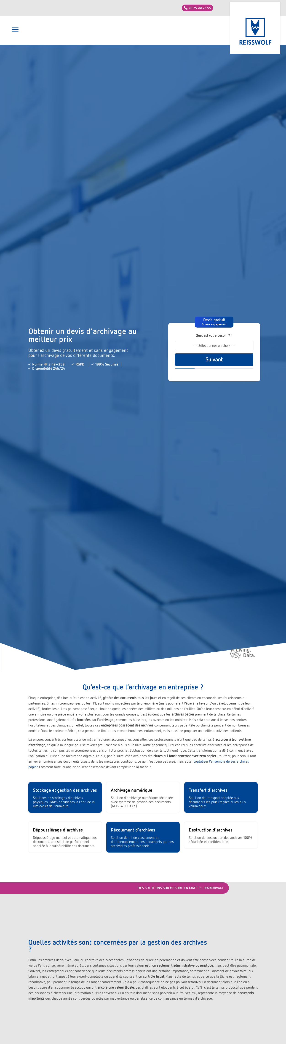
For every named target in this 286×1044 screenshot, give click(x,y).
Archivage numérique (131, 790)
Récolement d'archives (133, 830)
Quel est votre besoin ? (214, 335)
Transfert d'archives (208, 790)
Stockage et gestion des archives (65, 790)
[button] (15, 30)
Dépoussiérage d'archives (58, 830)
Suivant (214, 359)
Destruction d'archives (211, 830)
